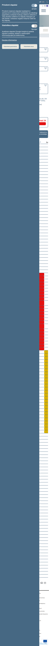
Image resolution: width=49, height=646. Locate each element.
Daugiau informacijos (9, 40)
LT (40, 2)
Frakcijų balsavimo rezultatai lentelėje (40, 133)
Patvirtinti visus (29, 46)
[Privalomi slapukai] (34, 5)
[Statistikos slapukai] (34, 26)
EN (43, 2)
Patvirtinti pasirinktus (10, 46)
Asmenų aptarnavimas (39, 597)
